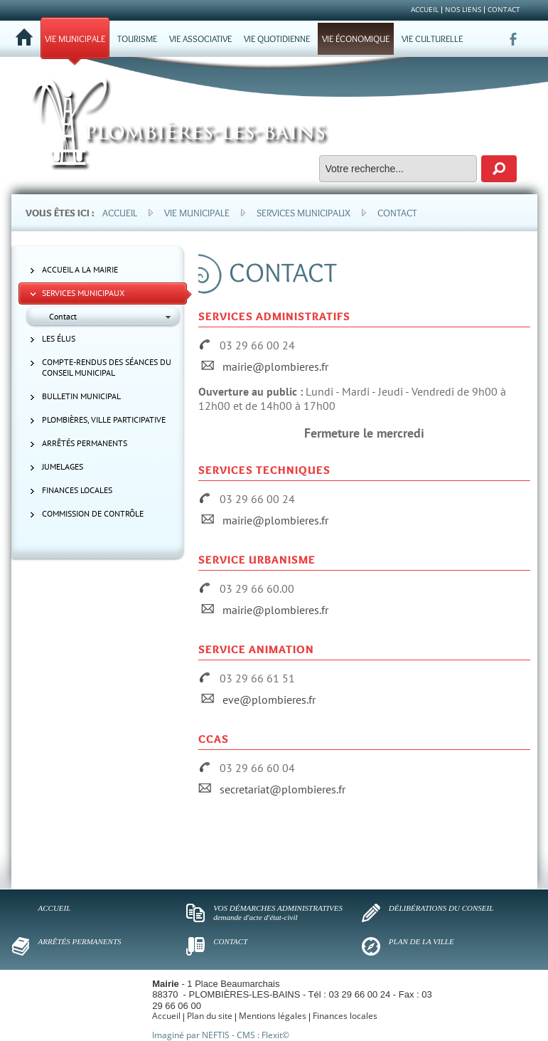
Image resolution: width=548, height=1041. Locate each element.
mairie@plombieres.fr (275, 366)
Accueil (119, 212)
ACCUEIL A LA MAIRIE (80, 269)
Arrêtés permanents (84, 443)
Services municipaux (303, 212)
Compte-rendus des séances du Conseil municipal (106, 367)
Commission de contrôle (93, 513)
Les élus (58, 338)
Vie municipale (197, 212)
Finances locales (77, 490)
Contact (397, 212)
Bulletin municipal (81, 396)
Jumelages (62, 466)
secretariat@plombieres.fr (282, 789)
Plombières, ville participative (104, 419)
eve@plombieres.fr (269, 699)
